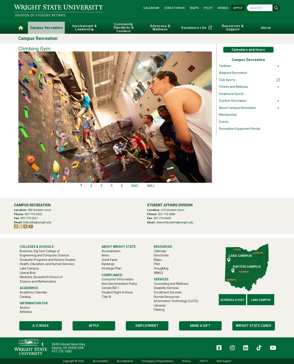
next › (135, 185)
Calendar (151, 7)
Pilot (208, 7)
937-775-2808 (166, 214)
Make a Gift (200, 325)
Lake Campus (260, 299)
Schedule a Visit (232, 299)
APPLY (238, 7)
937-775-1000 (62, 351)
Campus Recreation (37, 38)
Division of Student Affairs (40, 15)
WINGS (223, 7)
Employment (147, 325)
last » (151, 185)
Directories (175, 7)
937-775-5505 (33, 214)
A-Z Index (40, 325)
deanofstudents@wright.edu (174, 222)
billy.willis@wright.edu (37, 222)
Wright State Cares (253, 325)
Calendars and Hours (248, 49)
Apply (94, 325)
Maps (194, 7)
